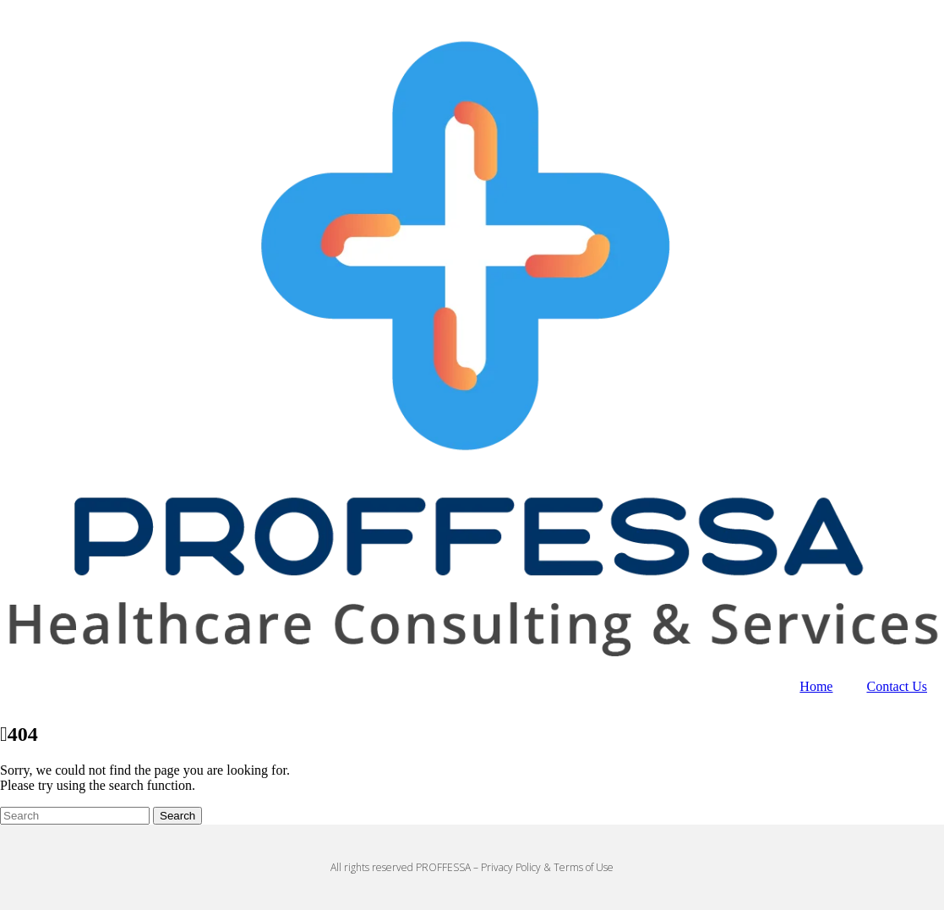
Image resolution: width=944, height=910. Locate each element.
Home (815, 686)
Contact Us (896, 686)
